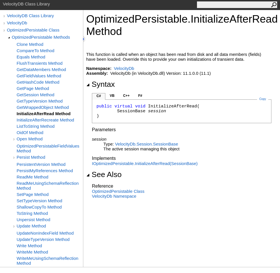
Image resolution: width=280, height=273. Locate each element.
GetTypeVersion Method (40, 101)
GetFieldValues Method (39, 75)
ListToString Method (36, 126)
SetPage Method (33, 194)
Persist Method (31, 157)
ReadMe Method (32, 176)
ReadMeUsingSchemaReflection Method (48, 185)
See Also (104, 174)
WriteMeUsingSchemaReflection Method (47, 261)
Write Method (29, 245)
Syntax (100, 84)
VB (112, 96)
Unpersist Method (33, 219)
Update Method (31, 225)
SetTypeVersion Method (39, 200)
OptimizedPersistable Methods (41, 37)
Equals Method (31, 56)
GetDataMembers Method (41, 69)
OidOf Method (30, 132)
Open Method (30, 138)
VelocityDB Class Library (30, 15)
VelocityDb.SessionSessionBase (146, 144)
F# (140, 96)
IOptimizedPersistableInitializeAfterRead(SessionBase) (145, 163)
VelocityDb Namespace (114, 196)
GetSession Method (35, 94)
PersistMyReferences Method (45, 170)
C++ (126, 96)
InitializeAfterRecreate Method (45, 119)
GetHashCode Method (38, 82)
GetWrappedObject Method (43, 107)
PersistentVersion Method (41, 164)
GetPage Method (33, 88)
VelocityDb (17, 22)
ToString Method (32, 213)
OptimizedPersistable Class (33, 30)
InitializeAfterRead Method (43, 113)
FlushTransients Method (39, 63)
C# (98, 96)
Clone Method (30, 44)
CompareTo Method (35, 50)
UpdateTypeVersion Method (43, 239)
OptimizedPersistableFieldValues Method (48, 148)
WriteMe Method (32, 252)
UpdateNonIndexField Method (45, 233)
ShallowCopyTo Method (39, 207)
